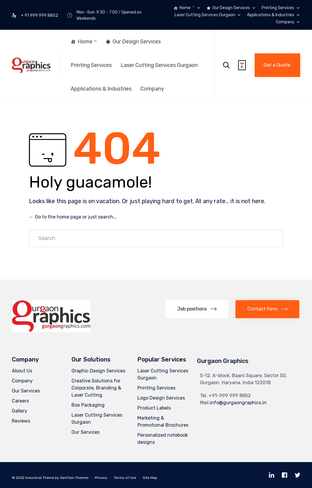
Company (288, 22)
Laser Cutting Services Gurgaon (208, 15)
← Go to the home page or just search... (73, 217)
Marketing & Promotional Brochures (162, 421)
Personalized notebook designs (162, 438)
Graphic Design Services (98, 371)
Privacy (101, 478)
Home (190, 8)
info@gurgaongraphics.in (238, 402)
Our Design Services (234, 8)
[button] (277, 65)
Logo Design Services (161, 398)
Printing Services (281, 8)
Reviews (21, 421)
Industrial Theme (39, 478)
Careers (20, 401)
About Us (22, 371)
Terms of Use (125, 478)
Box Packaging (88, 405)
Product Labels (154, 408)
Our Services (26, 391)
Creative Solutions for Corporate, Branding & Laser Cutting (96, 388)
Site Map (150, 478)
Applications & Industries (273, 15)
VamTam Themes (74, 478)
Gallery (19, 411)
